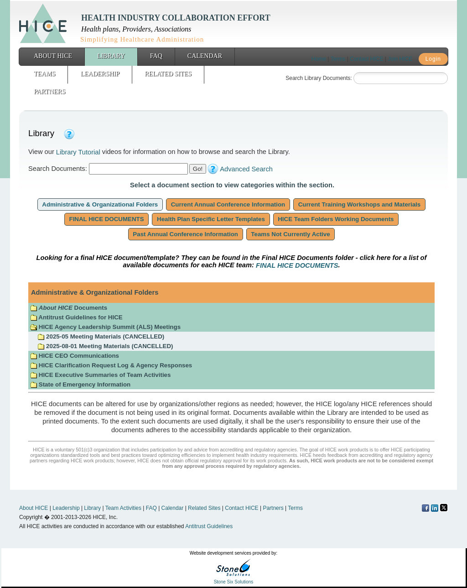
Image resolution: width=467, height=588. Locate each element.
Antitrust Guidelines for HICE (76, 317)
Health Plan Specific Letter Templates (210, 219)
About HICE (53, 56)
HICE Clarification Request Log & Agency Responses (111, 365)
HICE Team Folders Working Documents (336, 219)
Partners (49, 91)
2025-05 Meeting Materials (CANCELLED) (100, 336)
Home (318, 59)
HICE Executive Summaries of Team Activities (100, 374)
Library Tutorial (78, 152)
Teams (44, 73)
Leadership (99, 73)
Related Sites (168, 73)
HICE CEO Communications (74, 355)
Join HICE (400, 59)
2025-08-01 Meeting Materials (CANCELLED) (105, 346)
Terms (338, 59)
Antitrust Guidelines (209, 526)
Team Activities (123, 508)
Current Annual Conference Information (228, 204)
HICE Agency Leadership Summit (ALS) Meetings (105, 326)
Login (433, 59)
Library (111, 56)
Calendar (204, 56)
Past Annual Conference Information (185, 234)
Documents (68, 307)
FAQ (156, 56)
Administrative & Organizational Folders (100, 204)
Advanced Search (246, 169)
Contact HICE (366, 59)
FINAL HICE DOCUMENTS (106, 219)
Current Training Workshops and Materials (359, 204)
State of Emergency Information (81, 384)
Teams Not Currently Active (290, 234)
